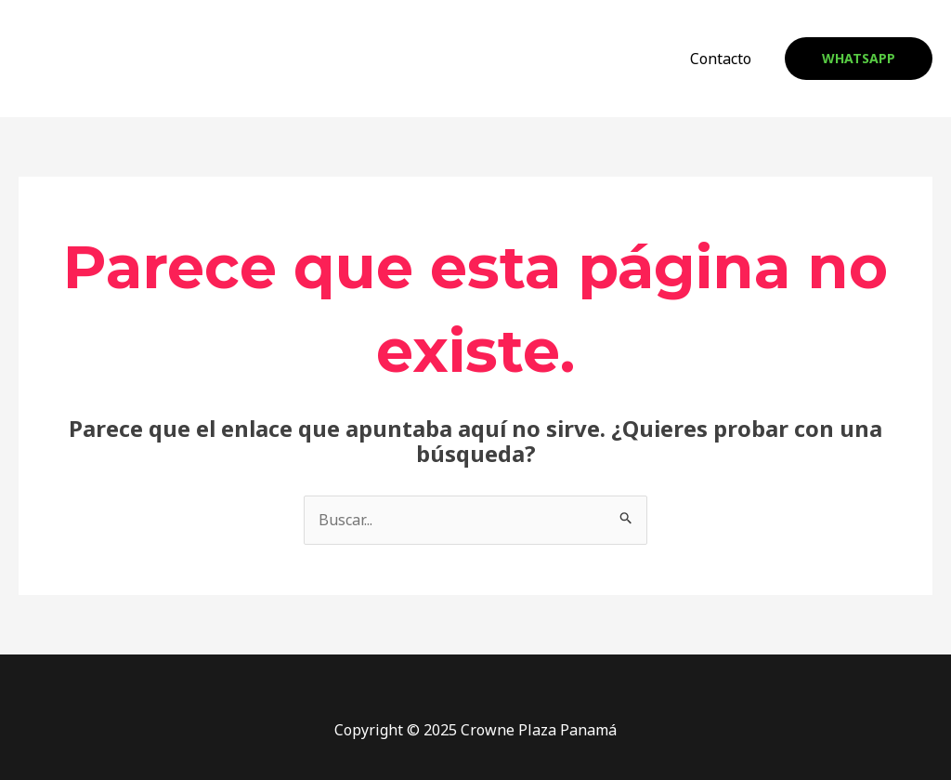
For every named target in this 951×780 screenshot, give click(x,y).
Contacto (720, 58)
